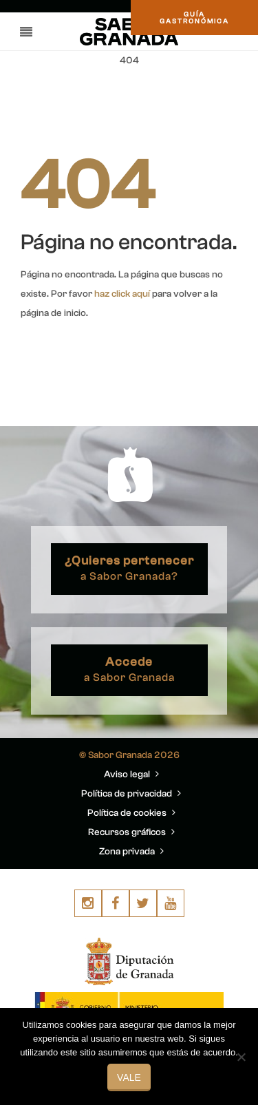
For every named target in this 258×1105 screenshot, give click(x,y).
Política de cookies (131, 813)
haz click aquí (122, 293)
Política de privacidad (131, 793)
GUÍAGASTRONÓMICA (194, 17)
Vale (129, 1077)
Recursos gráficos (131, 832)
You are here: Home (160, 93)
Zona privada (131, 851)
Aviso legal (131, 774)
